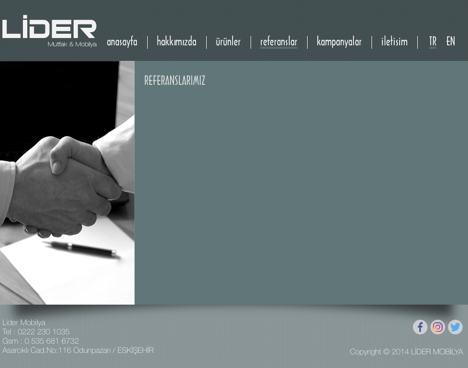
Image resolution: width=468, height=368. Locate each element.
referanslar (278, 42)
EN (450, 42)
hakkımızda (176, 42)
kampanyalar (339, 42)
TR (432, 42)
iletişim (394, 42)
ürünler (228, 42)
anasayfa (122, 42)
